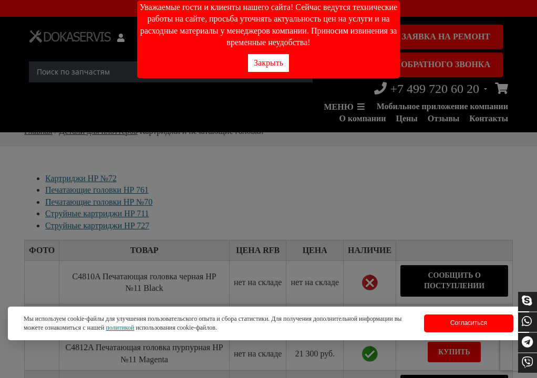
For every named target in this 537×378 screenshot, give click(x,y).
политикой (120, 327)
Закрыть (268, 62)
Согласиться (468, 323)
